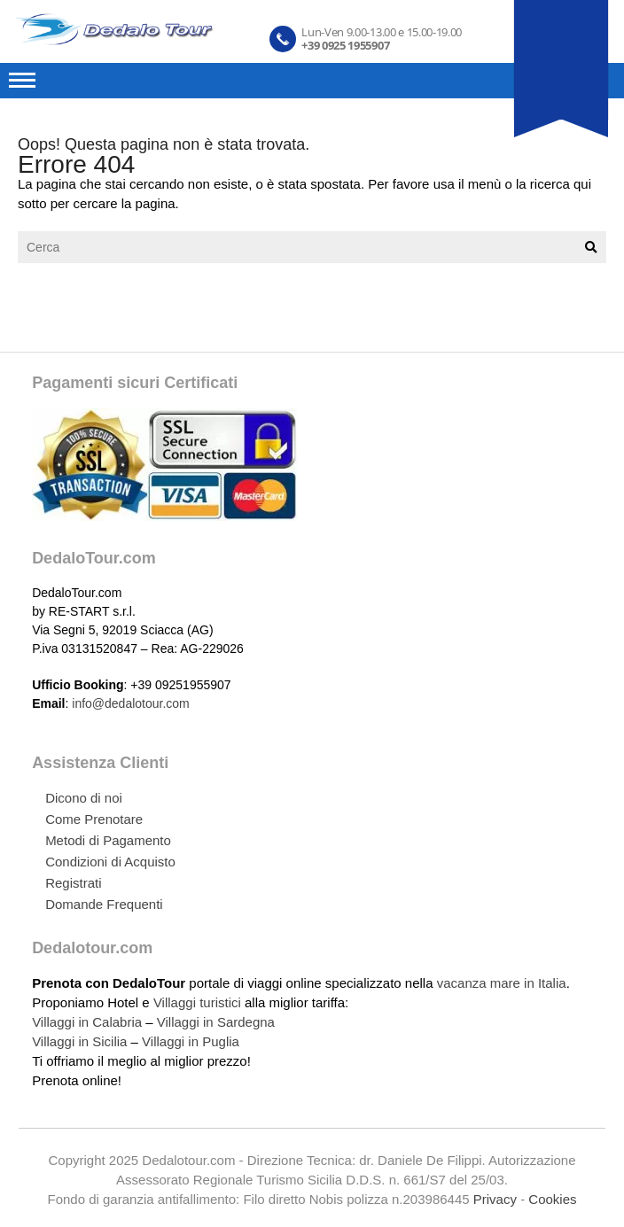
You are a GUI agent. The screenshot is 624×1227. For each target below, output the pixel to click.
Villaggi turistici (197, 1002)
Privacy (495, 1199)
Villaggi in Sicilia (79, 1041)
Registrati (73, 882)
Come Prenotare (94, 819)
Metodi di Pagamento (108, 840)
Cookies (552, 1199)
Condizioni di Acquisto (110, 861)
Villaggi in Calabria (87, 1021)
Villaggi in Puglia (190, 1041)
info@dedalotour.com (131, 703)
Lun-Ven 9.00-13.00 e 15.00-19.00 (381, 38)
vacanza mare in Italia (501, 982)
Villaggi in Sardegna (216, 1021)
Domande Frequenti (104, 904)
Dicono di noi (83, 797)
